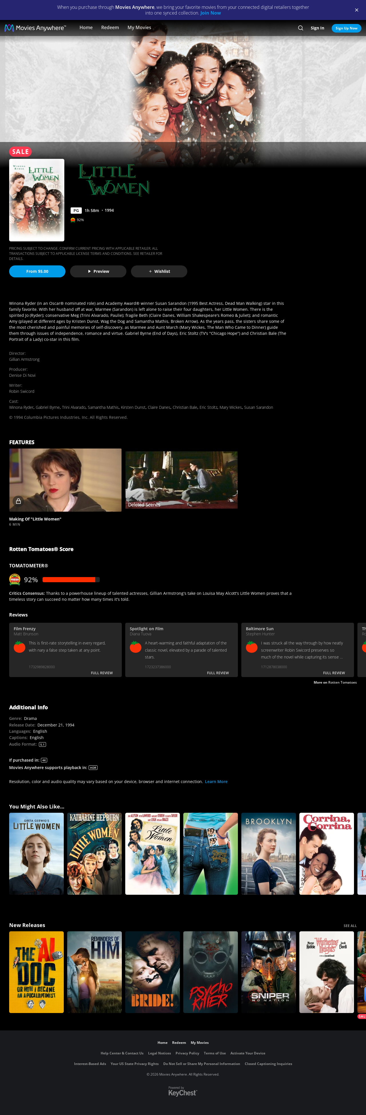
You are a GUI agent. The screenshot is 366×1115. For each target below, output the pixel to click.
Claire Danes (159, 407)
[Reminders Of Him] (94, 972)
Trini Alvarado (73, 407)
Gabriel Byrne (48, 407)
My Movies (139, 27)
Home (86, 27)
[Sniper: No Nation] (268, 972)
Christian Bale (185, 407)
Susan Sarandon (258, 407)
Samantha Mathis (103, 407)
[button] (65, 480)
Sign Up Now (346, 28)
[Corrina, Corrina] (326, 854)
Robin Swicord (21, 391)
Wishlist (159, 271)
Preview (98, 271)
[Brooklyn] (268, 854)
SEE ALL (350, 925)
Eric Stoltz (208, 407)
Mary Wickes (231, 407)
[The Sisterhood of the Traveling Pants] (210, 854)
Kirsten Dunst (133, 407)
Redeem (110, 27)
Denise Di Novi (22, 375)
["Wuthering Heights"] (326, 972)
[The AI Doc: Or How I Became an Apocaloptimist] (36, 972)
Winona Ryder (21, 407)
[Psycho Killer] (210, 972)
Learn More (216, 781)
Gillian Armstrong (24, 359)
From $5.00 (37, 271)
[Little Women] (36, 854)
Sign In (317, 28)
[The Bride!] (152, 972)
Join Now (210, 13)
